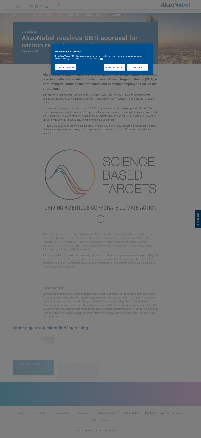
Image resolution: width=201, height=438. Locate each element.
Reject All (137, 67)
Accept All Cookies (114, 67)
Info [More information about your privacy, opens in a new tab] (101, 59)
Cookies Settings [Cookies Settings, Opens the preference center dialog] (66, 67)
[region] (102, 59)
